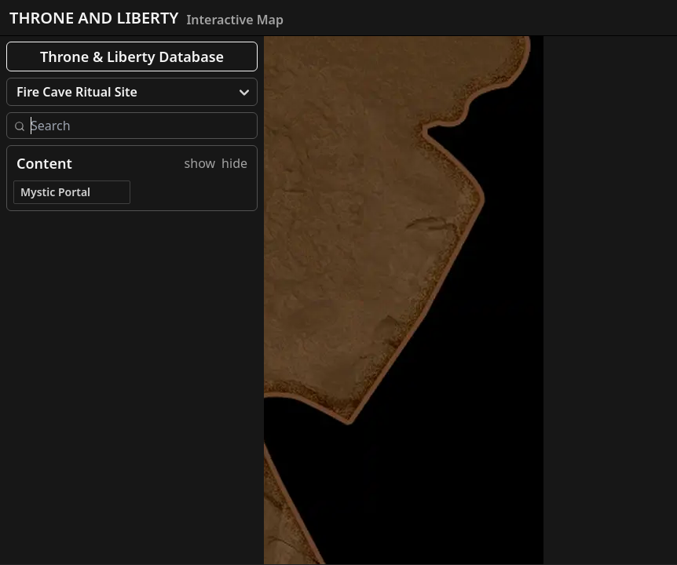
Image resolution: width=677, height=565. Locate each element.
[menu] (132, 92)
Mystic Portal (55, 191)
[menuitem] (132, 92)
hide (234, 163)
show (200, 163)
